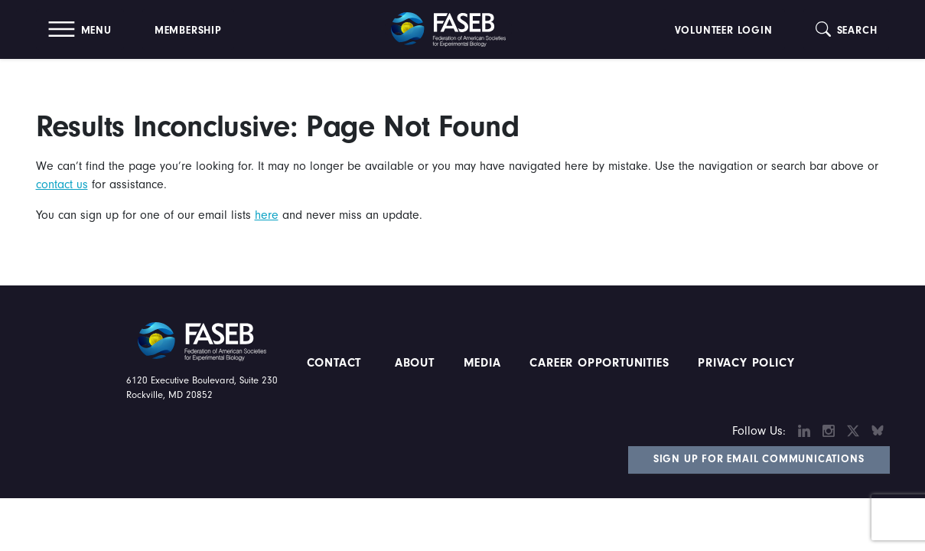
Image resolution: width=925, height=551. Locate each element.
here (266, 215)
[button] (80, 29)
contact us (62, 184)
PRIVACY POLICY (746, 363)
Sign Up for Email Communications (759, 459)
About (414, 363)
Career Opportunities (597, 363)
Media (482, 363)
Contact (336, 363)
